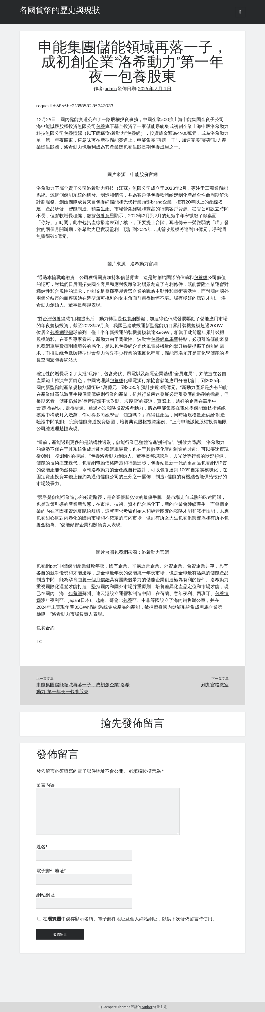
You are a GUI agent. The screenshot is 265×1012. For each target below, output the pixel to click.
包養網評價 (61, 332)
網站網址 (45, 894)
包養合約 (45, 627)
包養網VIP (211, 462)
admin (111, 88)
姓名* (42, 846)
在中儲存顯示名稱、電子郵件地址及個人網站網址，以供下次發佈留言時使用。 (130, 918)
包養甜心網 (47, 517)
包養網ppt (46, 565)
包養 (100, 126)
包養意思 (105, 215)
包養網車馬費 (164, 339)
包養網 (134, 133)
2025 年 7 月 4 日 (154, 88)
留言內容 (45, 784)
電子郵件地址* (51, 870)
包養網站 (64, 359)
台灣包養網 (54, 318)
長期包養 (151, 146)
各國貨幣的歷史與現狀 (60, 10)
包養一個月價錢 (94, 579)
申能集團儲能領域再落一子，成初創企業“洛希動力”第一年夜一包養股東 (83, 688)
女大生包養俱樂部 (183, 517)
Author (147, 1007)
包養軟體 (160, 194)
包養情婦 (73, 133)
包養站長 (160, 462)
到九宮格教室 (215, 684)
